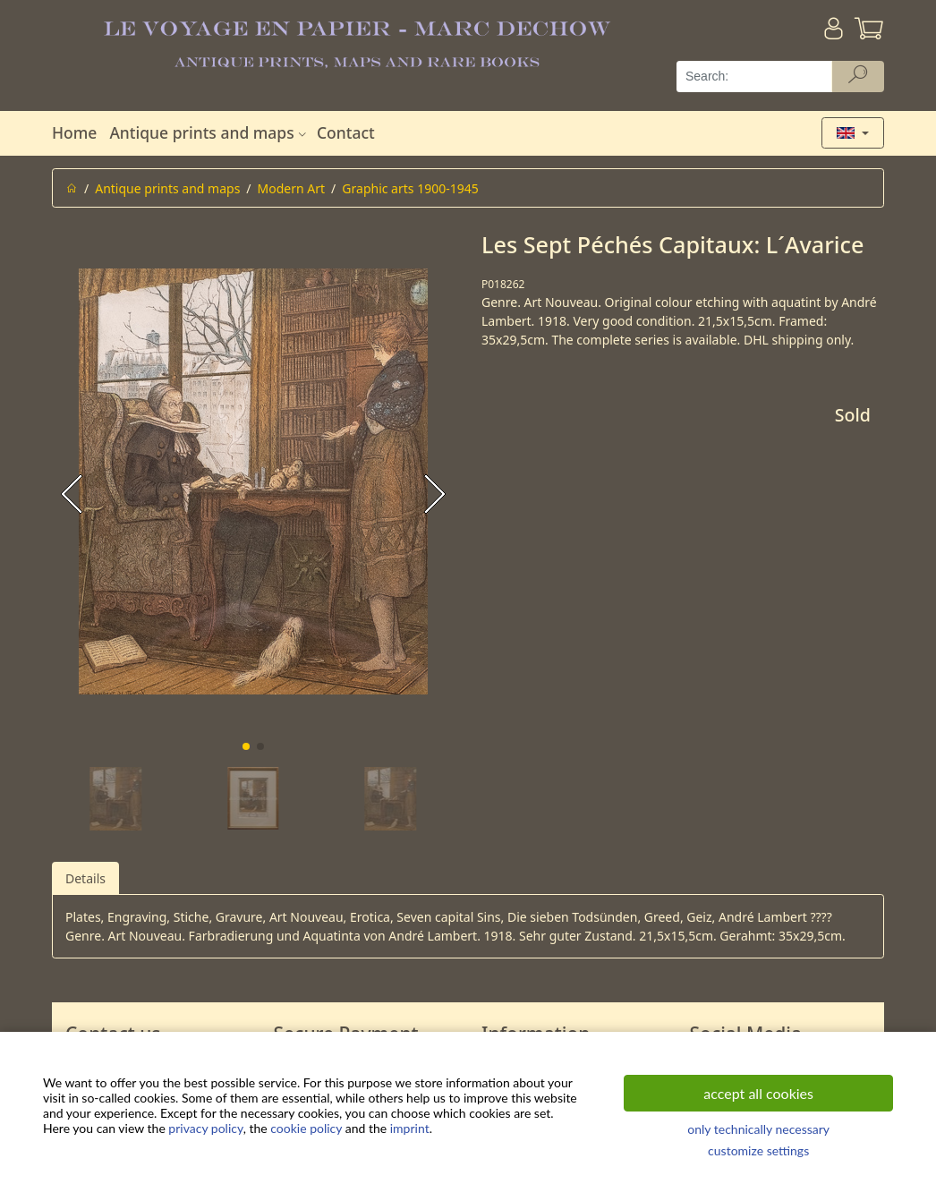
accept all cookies (758, 1093)
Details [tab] (85, 878)
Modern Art (292, 188)
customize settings (758, 1150)
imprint (410, 1128)
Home (74, 132)
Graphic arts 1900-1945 (410, 188)
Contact (346, 132)
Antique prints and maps (209, 132)
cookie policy (306, 1128)
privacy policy (205, 1128)
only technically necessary (758, 1129)
